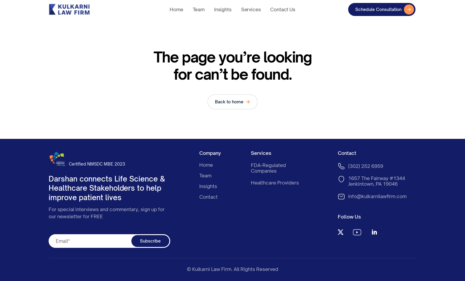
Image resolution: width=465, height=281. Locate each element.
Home (176, 9)
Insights (223, 9)
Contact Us (282, 9)
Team (199, 9)
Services (251, 9)
